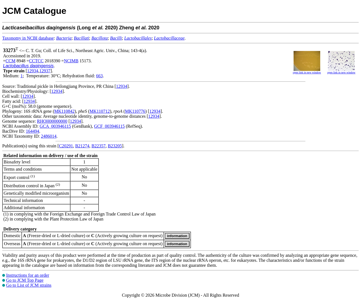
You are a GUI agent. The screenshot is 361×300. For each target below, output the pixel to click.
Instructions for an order (27, 275)
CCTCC (36, 60)
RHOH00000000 (52, 121)
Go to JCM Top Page (25, 280)
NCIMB (71, 60)
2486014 (48, 136)
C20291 (66, 145)
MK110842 (64, 111)
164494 (32, 131)
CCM (11, 60)
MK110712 (100, 111)
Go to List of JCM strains (28, 285)
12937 (45, 70)
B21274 (82, 145)
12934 (32, 70)
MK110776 (135, 111)
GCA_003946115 (55, 126)
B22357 (99, 145)
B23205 (115, 145)
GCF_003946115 (109, 126)
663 (99, 75)
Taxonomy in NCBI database (28, 38)
